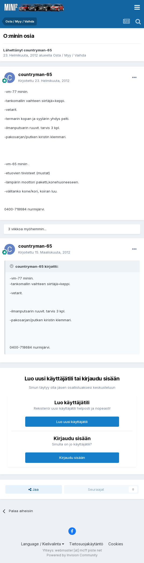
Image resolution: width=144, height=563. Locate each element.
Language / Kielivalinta (42, 544)
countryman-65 (38, 50)
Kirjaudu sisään (72, 457)
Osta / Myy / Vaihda (69, 55)
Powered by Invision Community (72, 555)
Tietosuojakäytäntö (86, 544)
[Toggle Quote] (12, 266)
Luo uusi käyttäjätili (72, 422)
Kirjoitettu (43, 80)
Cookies (115, 544)
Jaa (33, 489)
